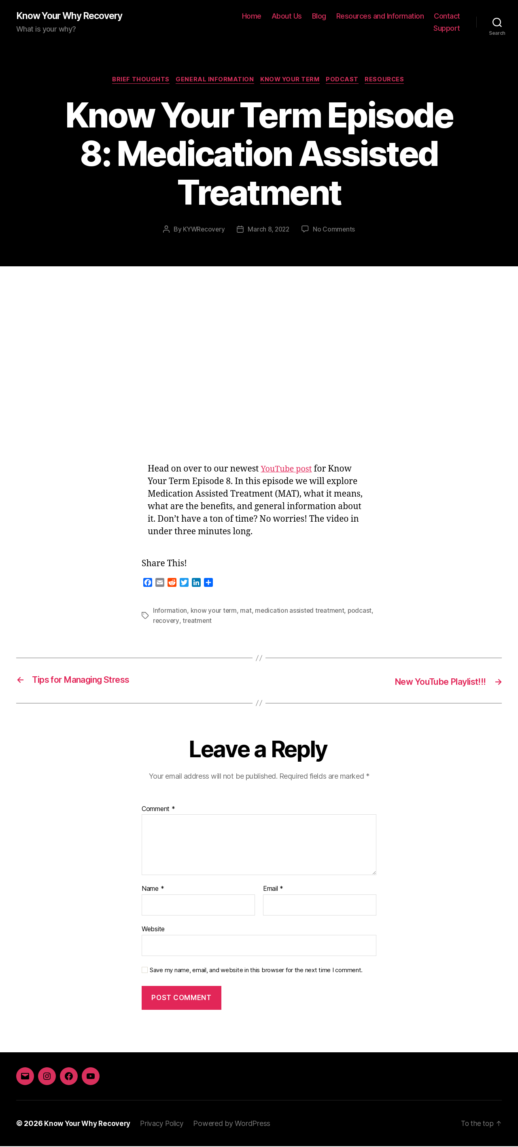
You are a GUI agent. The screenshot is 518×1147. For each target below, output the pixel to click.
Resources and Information (380, 16)
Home (251, 16)
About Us (287, 16)
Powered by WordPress (238, 1124)
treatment (198, 622)
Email (273, 889)
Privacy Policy (167, 1124)
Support (446, 28)
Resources (390, 81)
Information (170, 612)
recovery (166, 622)
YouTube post (288, 470)
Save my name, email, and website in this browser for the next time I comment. (256, 970)
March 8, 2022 (269, 231)
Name (153, 889)
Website (153, 930)
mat (246, 612)
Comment (158, 810)
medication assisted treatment (300, 612)
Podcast (345, 81)
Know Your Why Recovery (73, 16)
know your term (214, 612)
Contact (447, 16)
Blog (319, 16)
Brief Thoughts (137, 81)
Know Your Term (290, 81)
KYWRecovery (202, 231)
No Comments (335, 231)
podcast (362, 612)
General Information (213, 81)
